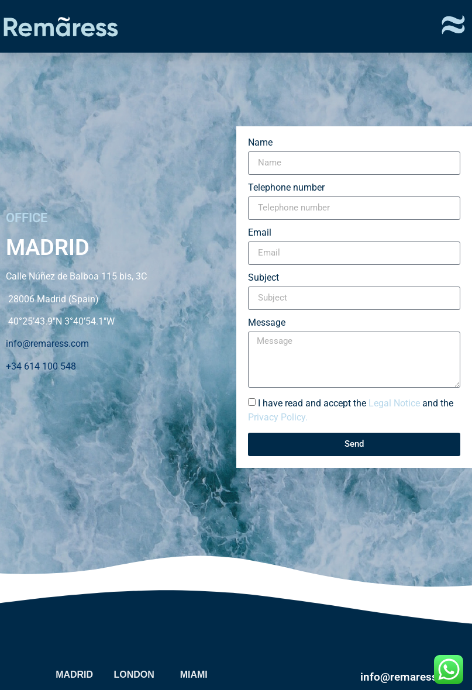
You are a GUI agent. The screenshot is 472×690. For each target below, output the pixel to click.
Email (259, 233)
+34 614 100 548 (41, 366)
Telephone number (286, 188)
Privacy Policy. (278, 416)
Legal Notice (394, 402)
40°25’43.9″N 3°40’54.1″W (60, 321)
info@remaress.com (47, 343)
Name (260, 143)
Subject (263, 278)
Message (266, 323)
